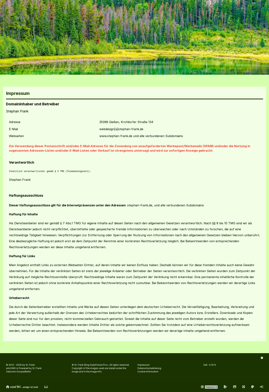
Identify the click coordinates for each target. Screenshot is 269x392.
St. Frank (30, 364)
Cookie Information (147, 371)
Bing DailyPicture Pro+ (96, 364)
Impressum (143, 364)
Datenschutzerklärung (149, 368)
